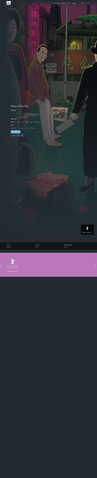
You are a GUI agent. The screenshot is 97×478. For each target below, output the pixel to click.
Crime (27, 128)
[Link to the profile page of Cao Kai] (48, 245)
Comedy (20, 128)
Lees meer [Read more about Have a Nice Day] (14, 119)
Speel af (15, 132)
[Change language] (83, 3)
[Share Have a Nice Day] (22, 135)
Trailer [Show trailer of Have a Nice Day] (14, 135)
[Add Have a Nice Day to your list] (18, 135)
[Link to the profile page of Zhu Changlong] (77, 245)
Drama (32, 128)
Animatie (13, 128)
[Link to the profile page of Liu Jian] (19, 245)
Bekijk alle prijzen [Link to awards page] (87, 232)
